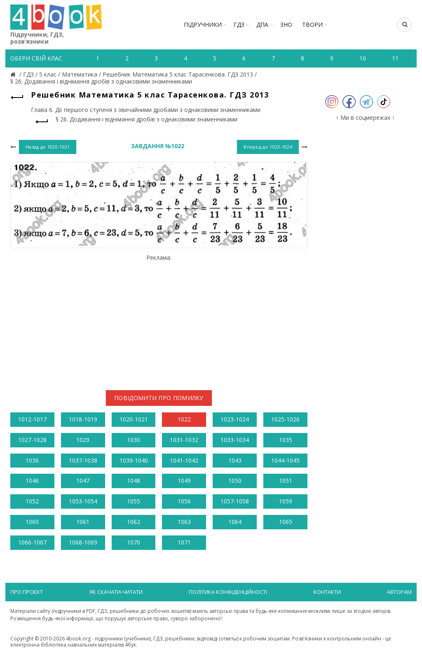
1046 (32, 480)
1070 (133, 542)
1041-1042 (184, 460)
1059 (285, 501)
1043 (234, 460)
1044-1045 (285, 460)
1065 (285, 522)
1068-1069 (83, 542)
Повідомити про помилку (159, 398)
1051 (285, 480)
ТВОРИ (312, 24)
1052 (32, 501)
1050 (234, 480)
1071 (184, 542)
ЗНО (286, 24)
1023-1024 (234, 419)
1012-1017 (32, 419)
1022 (184, 419)
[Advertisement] (158, 319)
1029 (82, 440)
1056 (184, 501)
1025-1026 (285, 419)
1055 (133, 501)
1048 (133, 480)
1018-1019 (83, 419)
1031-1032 (184, 440)
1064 (234, 522)
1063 (184, 522)
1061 (82, 522)
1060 (32, 522)
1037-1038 (83, 460)
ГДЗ (239, 24)
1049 (184, 480)
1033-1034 (234, 440)
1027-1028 (32, 440)
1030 (133, 440)
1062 (133, 522)
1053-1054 (83, 501)
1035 (285, 440)
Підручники (203, 24)
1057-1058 (234, 501)
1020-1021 (134, 419)
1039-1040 (134, 460)
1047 (82, 480)
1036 (32, 460)
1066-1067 (32, 542)
